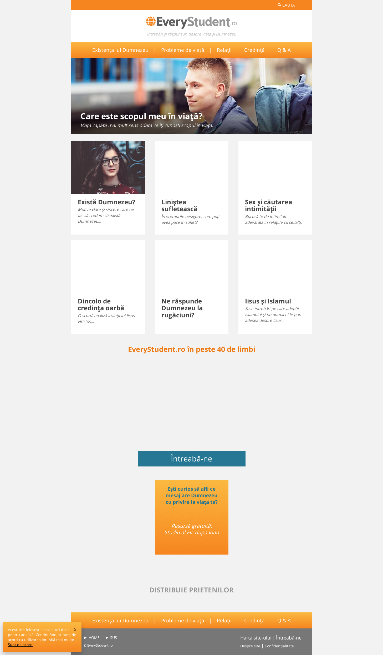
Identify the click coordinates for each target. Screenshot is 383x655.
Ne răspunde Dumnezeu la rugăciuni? (182, 308)
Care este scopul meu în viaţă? (141, 115)
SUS (113, 637)
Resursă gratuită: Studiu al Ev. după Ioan (191, 529)
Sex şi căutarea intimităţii (268, 205)
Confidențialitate (279, 645)
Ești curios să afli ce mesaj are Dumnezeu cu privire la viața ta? (192, 495)
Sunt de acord (20, 644)
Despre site (250, 645)
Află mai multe (61, 639)
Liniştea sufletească (179, 205)
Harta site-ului (256, 637)
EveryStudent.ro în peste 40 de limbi (191, 349)
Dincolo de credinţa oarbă (101, 304)
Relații (224, 49)
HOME (94, 637)
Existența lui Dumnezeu (120, 49)
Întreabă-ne (191, 458)
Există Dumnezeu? (106, 201)
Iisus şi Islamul (268, 301)
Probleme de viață (182, 49)
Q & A (284, 49)
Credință (254, 49)
